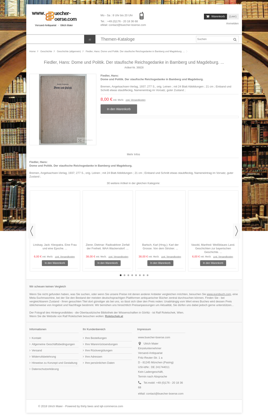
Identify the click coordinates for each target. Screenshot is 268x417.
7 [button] (144, 275)
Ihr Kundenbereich (94, 329)
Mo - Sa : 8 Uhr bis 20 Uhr (117, 15)
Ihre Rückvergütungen (99, 350)
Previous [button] (31, 230)
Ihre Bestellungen (96, 338)
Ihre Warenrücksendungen (101, 344)
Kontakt (36, 338)
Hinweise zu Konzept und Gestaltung (54, 362)
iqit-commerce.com (111, 406)
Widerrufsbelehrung (44, 356)
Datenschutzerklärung (45, 369)
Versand (37, 350)
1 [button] (121, 275)
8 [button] (147, 275)
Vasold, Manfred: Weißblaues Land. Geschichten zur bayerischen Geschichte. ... (213, 248)
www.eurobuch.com (219, 294)
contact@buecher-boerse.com (164, 393)
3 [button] (128, 275)
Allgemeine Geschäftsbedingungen (53, 344)
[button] (117, 39)
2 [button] (124, 275)
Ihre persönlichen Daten (100, 362)
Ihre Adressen (93, 356)
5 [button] (136, 275)
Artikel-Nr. (130, 67)
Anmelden (232, 23)
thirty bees (87, 406)
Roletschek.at (114, 316)
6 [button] (140, 275)
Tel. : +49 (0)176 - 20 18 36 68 (119, 21)
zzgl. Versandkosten (135, 100)
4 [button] (132, 275)
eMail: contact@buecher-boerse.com (123, 24)
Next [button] (236, 230)
